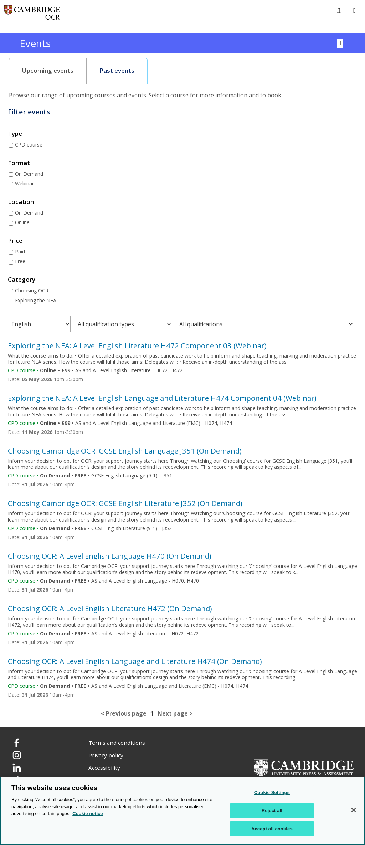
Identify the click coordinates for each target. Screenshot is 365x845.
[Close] (353, 810)
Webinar (24, 183)
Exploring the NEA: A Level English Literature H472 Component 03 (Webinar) (137, 345)
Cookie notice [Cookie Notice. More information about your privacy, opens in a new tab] (87, 813)
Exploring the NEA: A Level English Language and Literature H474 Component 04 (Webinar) (162, 398)
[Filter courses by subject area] (39, 324)
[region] (182, 811)
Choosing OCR (31, 290)
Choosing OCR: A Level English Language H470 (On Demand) (109, 556)
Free (20, 261)
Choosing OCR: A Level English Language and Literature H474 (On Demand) (135, 661)
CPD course (28, 144)
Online (22, 222)
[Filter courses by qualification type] (123, 324)
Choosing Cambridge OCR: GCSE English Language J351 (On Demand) (125, 451)
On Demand (29, 173)
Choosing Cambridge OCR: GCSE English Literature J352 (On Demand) (125, 503)
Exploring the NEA (35, 300)
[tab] (48, 71)
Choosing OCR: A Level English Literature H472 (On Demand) (110, 608)
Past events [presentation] (116, 71)
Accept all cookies (272, 828)
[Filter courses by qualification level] (265, 324)
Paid (20, 251)
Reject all (272, 810)
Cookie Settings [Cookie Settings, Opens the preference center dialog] (272, 792)
